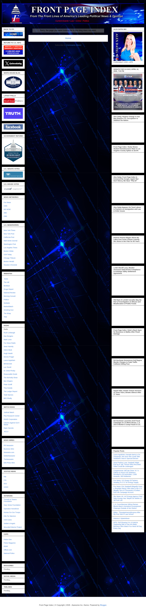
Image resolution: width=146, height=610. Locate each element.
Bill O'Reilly (8, 398)
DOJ (5, 484)
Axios (6, 279)
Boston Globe (9, 251)
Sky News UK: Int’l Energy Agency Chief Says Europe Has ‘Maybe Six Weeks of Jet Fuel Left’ (127, 498)
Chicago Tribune (9, 258)
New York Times (9, 230)
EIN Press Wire (9, 463)
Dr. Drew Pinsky (9, 371)
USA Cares (8, 520)
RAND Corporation (10, 419)
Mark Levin (8, 339)
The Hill (6, 282)
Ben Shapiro (8, 381)
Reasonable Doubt (10, 374)
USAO (6, 487)
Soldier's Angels (9, 523)
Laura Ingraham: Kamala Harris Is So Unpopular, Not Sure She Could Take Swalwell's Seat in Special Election (126, 456)
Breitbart (7, 286)
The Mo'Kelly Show (10, 378)
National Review (9, 293)
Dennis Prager (9, 357)
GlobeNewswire (9, 456)
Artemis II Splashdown (121, 518)
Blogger (103, 605)
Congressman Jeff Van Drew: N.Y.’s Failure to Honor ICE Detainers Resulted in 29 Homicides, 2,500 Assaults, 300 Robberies (126, 473)
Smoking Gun (9, 310)
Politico (6, 300)
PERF (6, 546)
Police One (8, 539)
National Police (9, 553)
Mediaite (7, 303)
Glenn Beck (8, 350)
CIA (5, 480)
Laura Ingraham (9, 360)
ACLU (6, 431)
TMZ (5, 317)
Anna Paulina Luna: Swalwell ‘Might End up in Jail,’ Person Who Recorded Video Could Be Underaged (127, 464)
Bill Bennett (8, 364)
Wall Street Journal (10, 241)
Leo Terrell (7, 367)
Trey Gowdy (8, 388)
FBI (5, 477)
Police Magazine (10, 543)
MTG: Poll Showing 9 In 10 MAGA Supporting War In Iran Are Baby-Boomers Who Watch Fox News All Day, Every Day (127, 525)
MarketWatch (8, 306)
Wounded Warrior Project (13, 527)
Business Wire (9, 449)
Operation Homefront (11, 509)
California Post (9, 237)
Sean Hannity (8, 346)
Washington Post (10, 244)
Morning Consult (9, 296)
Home (68, 38)
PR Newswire (8, 445)
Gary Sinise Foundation (12, 505)
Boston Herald (9, 261)
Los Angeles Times (10, 248)
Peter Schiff (8, 384)
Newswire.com (9, 452)
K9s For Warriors (10, 516)
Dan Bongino (8, 336)
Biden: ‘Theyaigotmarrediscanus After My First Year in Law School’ (126, 513)
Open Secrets (9, 428)
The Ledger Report (10, 391)
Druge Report (8, 289)
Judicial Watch (9, 412)
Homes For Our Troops (12, 512)
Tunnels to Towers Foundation (10, 500)
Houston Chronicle (10, 265)
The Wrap (7, 313)
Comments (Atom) (73, 45)
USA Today (8, 254)
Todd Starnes (8, 395)
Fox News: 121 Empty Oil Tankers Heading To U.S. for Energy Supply (125, 481)
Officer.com (8, 550)
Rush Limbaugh (9, 333)
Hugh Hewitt (8, 353)
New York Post (9, 234)
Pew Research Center (12, 416)
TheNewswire (9, 459)
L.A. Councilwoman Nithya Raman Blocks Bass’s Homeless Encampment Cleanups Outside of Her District (127, 506)
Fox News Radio (10, 343)
